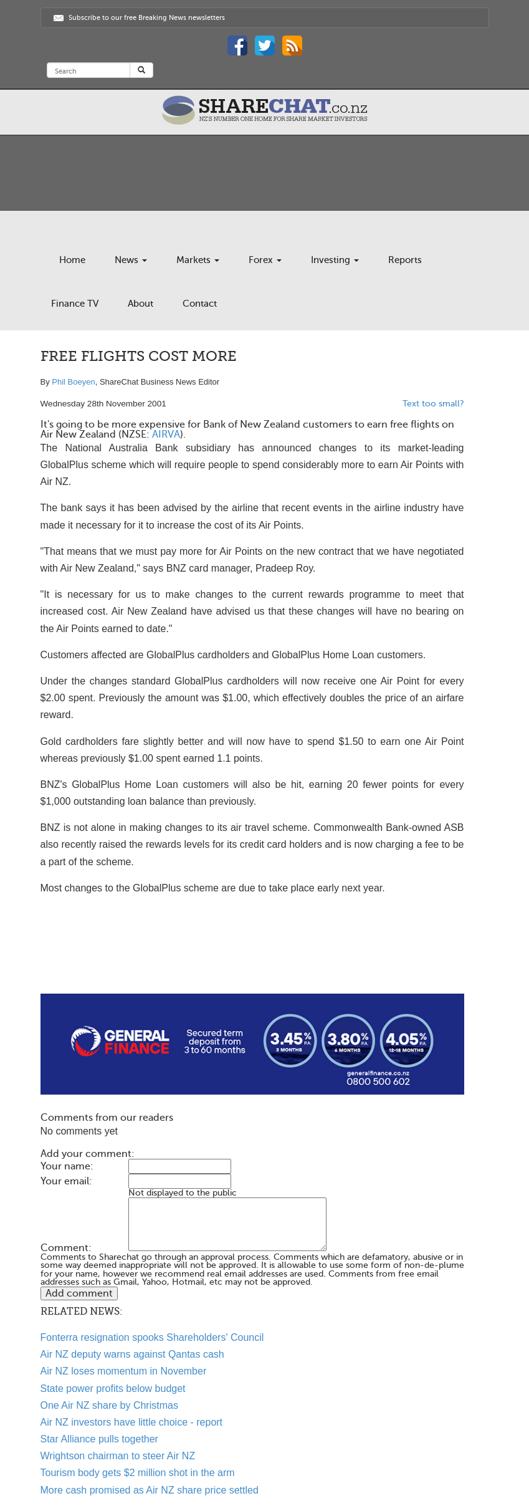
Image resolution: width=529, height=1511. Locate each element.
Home (72, 260)
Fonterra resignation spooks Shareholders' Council (152, 1337)
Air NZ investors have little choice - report (132, 1422)
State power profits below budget (113, 1388)
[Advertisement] (252, 954)
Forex (265, 260)
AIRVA (166, 434)
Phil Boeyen (73, 381)
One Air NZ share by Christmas (109, 1405)
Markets (197, 260)
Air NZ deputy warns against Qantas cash (132, 1354)
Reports (405, 260)
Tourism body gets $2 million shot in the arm (138, 1472)
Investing (335, 260)
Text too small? (433, 403)
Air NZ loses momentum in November (124, 1371)
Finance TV (74, 304)
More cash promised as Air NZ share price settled (150, 1490)
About (140, 304)
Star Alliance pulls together (99, 1439)
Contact (200, 304)
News (131, 260)
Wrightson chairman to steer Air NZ (118, 1456)
